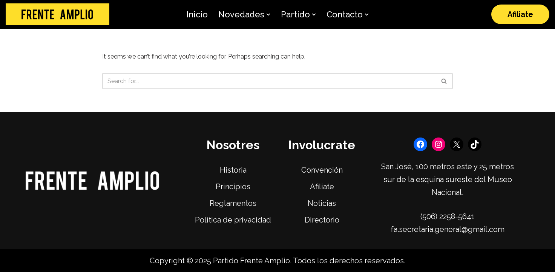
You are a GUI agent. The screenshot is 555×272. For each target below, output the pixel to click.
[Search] (269, 81)
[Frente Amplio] (57, 14)
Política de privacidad (233, 219)
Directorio (322, 219)
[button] (268, 14)
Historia (233, 170)
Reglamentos (233, 203)
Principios (233, 186)
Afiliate (520, 14)
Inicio (197, 14)
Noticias (322, 203)
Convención (322, 170)
